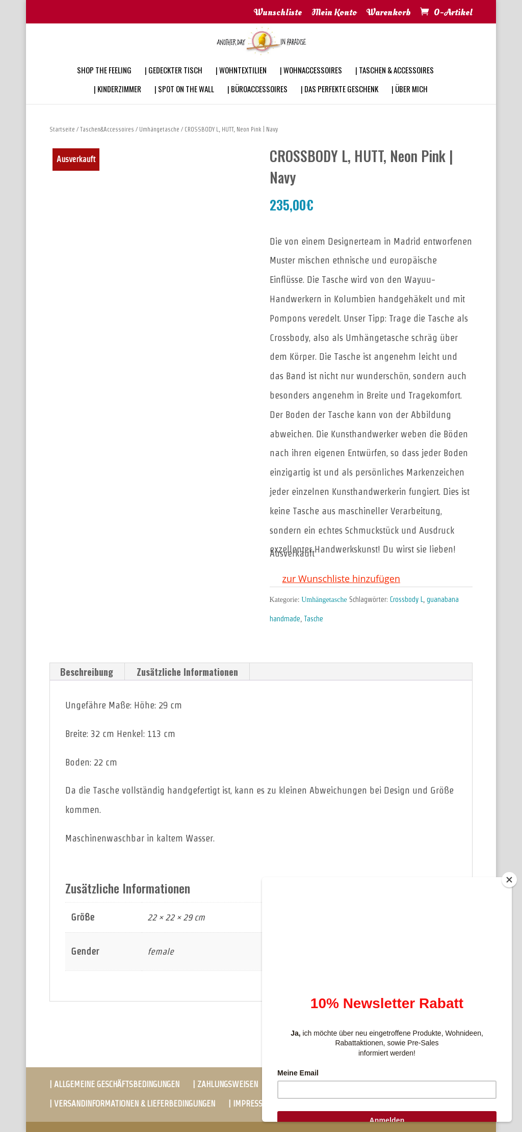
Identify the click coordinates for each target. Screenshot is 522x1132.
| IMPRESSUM (251, 1103)
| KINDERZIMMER (117, 102)
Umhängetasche (159, 129)
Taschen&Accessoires (107, 129)
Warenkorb (389, 13)
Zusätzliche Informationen (187, 671)
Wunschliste (278, 13)
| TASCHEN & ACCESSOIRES (394, 83)
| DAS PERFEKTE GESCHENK (339, 102)
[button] (335, 579)
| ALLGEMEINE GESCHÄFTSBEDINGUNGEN (114, 1084)
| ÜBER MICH (410, 102)
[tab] (87, 671)
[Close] (509, 879)
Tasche (313, 619)
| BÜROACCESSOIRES (257, 102)
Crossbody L (406, 599)
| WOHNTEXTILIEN (241, 83)
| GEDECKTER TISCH (173, 83)
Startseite (62, 129)
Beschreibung (86, 671)
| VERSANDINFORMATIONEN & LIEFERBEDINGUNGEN (132, 1103)
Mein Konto (334, 13)
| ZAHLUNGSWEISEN (225, 1084)
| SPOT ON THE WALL (184, 102)
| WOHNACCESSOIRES (311, 83)
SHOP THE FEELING (104, 83)
